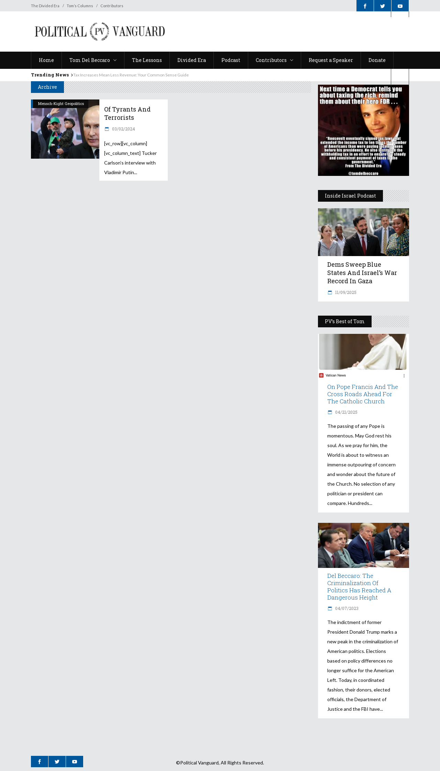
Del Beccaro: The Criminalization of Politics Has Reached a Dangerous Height (359, 586)
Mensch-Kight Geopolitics (61, 103)
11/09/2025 (345, 292)
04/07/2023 (346, 608)
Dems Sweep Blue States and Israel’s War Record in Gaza (362, 272)
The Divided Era (45, 5)
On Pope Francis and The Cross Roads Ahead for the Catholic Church (362, 394)
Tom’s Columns (80, 5)
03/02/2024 (123, 128)
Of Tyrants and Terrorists (127, 113)
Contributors (111, 5)
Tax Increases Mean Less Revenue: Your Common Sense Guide (131, 74)
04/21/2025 (346, 412)
